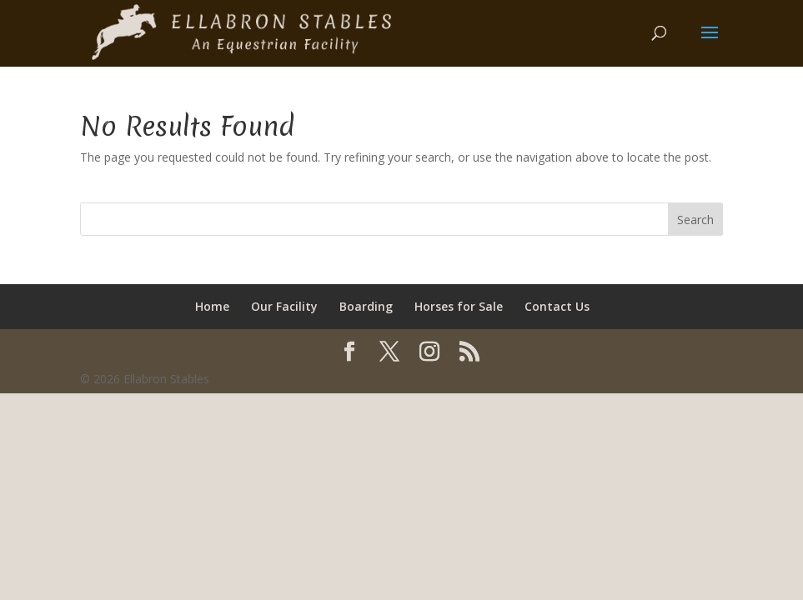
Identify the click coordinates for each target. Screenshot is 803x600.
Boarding (366, 306)
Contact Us (557, 306)
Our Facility (284, 306)
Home (212, 306)
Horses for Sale (458, 306)
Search (695, 220)
